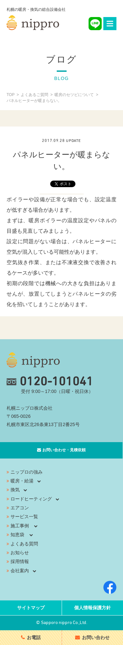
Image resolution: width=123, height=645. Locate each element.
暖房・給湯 (21, 480)
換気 (15, 489)
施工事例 (19, 525)
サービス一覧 (24, 516)
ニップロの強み (26, 472)
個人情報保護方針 (92, 607)
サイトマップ (31, 607)
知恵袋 (17, 534)
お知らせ (19, 552)
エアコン (19, 507)
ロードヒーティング (31, 498)
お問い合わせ (96, 637)
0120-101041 (50, 382)
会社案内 (19, 570)
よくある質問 (24, 543)
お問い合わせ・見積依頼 (64, 450)
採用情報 (19, 561)
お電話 (34, 637)
